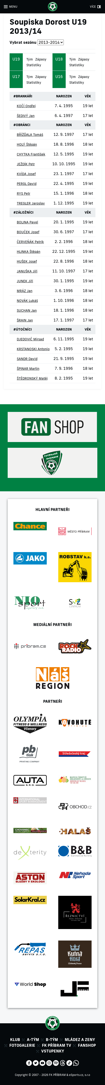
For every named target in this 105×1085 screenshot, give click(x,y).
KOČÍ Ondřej (26, 106)
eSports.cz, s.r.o (79, 1075)
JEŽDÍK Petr (26, 164)
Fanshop (87, 1045)
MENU (13, 6)
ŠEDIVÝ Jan (26, 116)
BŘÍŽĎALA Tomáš (30, 135)
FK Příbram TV (56, 1045)
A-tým (33, 1039)
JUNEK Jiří (25, 281)
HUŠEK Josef (27, 261)
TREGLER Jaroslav (31, 203)
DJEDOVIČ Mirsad (30, 339)
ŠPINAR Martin (28, 368)
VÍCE (93, 6)
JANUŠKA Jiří (27, 271)
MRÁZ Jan (24, 291)
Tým (29, 59)
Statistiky (33, 65)
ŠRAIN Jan (25, 320)
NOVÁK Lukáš (27, 301)
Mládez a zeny (80, 1039)
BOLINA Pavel (27, 222)
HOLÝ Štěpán (27, 144)
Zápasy (41, 59)
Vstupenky (52, 1051)
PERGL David (26, 184)
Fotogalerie (22, 1045)
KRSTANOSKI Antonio (33, 349)
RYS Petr (23, 193)
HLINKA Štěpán (28, 251)
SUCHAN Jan (27, 310)
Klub (15, 1039)
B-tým (52, 1039)
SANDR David (27, 359)
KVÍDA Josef (26, 174)
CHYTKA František (31, 154)
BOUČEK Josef (28, 232)
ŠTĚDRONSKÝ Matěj (32, 378)
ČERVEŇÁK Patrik (30, 242)
